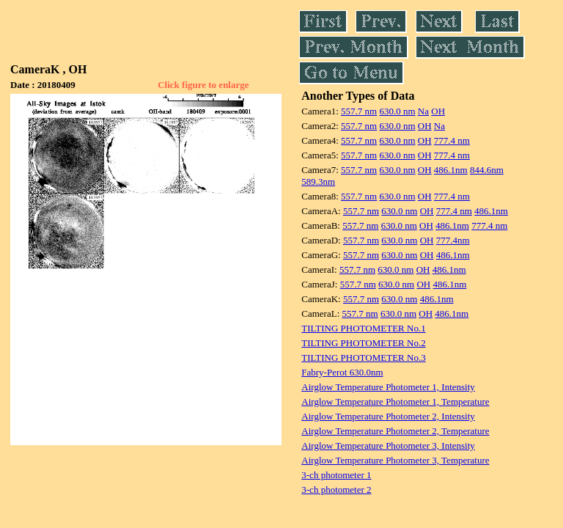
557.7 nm (359, 111)
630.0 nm (397, 111)
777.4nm (453, 240)
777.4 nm (452, 140)
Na (423, 111)
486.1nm (451, 169)
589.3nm (318, 181)
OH (438, 111)
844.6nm (487, 169)
